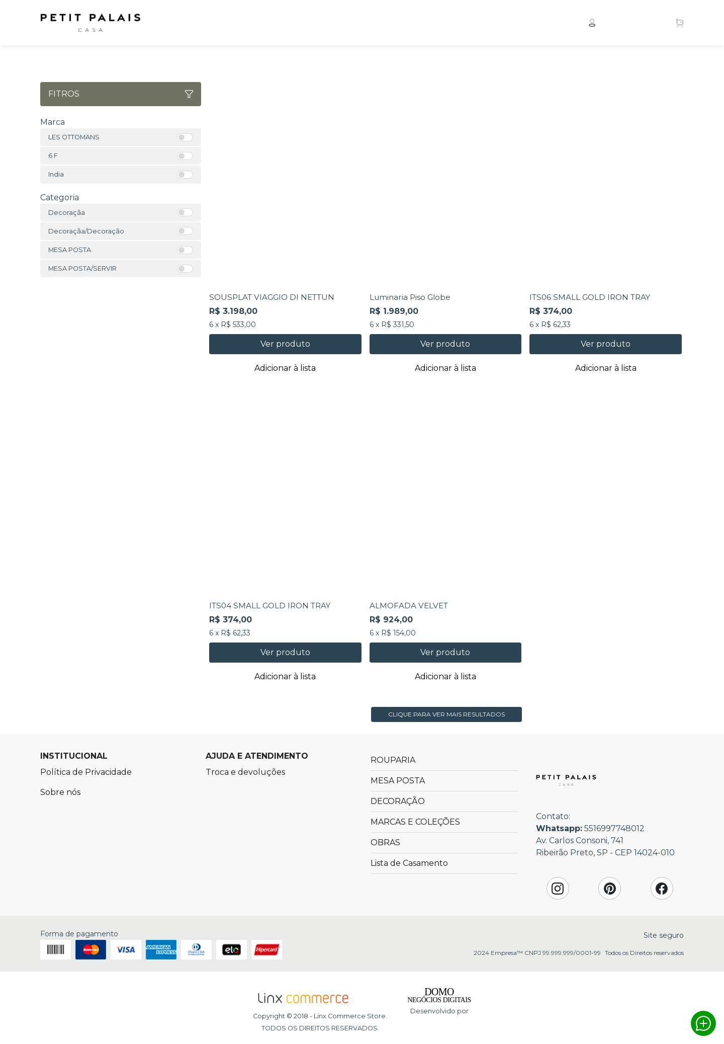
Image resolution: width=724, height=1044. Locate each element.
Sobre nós (60, 792)
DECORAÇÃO (398, 801)
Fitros (120, 94)
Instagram (558, 888)
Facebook (662, 888)
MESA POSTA (398, 780)
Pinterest (610, 888)
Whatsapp (703, 1023)
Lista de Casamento (409, 863)
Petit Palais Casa (90, 22)
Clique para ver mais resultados (446, 714)
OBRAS (385, 842)
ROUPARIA (393, 760)
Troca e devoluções (245, 772)
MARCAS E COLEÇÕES (415, 822)
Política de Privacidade (86, 772)
